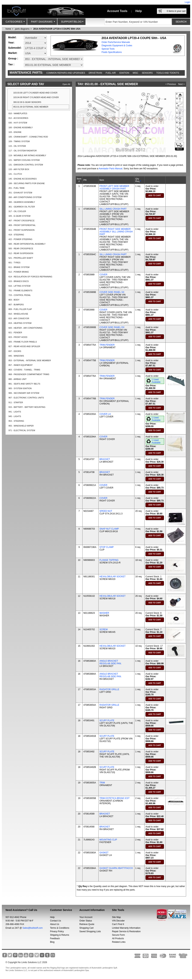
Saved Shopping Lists (90, 931)
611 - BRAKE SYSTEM (19, 267)
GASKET (104, 852)
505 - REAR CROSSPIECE (20, 248)
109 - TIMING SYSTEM (19, 141)
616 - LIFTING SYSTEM (19, 286)
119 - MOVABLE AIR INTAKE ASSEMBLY (27, 155)
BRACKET (105, 459)
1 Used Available (156, 380)
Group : (13, 58)
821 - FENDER (15, 332)
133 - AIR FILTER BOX (18, 169)
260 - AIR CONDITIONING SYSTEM (24, 197)
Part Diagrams (43, 22)
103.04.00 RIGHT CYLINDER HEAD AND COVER (36, 97)
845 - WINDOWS (16, 356)
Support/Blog (72, 22)
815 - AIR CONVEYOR (18, 318)
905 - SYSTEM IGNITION (20, 388)
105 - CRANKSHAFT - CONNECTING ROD (28, 137)
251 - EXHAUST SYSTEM (20, 193)
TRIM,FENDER (107, 345)
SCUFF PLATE (107, 720)
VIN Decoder (118, 920)
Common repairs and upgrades (65, 73)
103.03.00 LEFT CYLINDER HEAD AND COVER (35, 93)
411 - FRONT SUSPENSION (21, 230)
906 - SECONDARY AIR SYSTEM (23, 393)
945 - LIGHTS (14, 416)
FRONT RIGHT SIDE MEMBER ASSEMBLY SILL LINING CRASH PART (116, 232)
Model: (12, 37)
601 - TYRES (14, 262)
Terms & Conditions (59, 928)
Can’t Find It (118, 924)
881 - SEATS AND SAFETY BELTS (24, 384)
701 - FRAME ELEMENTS (20, 290)
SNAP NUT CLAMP (109, 529)
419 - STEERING (16, 235)
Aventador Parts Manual (110, 168)
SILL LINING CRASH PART (113, 209)
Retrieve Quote (86, 924)
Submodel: (14, 47)
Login (187, 2)
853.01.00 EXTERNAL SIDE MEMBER (30, 107)
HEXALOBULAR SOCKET (113, 576)
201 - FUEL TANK (16, 188)
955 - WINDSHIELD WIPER (21, 426)
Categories (15, 22)
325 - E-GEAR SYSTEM (19, 216)
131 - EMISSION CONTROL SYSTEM (25, 165)
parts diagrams (22, 29)
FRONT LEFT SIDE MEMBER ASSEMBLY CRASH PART (114, 187)
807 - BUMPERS (16, 304)
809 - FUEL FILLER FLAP (20, 309)
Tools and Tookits (167, 73)
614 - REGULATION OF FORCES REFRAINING (30, 277)
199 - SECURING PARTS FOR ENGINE (26, 183)
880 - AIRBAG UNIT (17, 379)
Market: (12, 52)
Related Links (119, 942)
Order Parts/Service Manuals (116, 42)
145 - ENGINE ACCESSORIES (22, 179)
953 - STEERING (16, 421)
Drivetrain (95, 73)
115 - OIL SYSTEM (17, 146)
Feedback (55, 938)
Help (138, 11)
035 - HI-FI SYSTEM (17, 123)
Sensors (147, 73)
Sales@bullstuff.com (33, 928)
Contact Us (55, 920)
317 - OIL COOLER (17, 211)
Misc (135, 73)
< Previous (170, 84)
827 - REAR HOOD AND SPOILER (24, 346)
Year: (11, 42)
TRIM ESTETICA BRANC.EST (115, 798)
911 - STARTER (15, 402)
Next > (181, 84)
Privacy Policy (57, 931)
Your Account (85, 917)
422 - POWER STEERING (20, 239)
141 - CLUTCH (15, 174)
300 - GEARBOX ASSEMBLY (21, 202)
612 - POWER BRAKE (18, 272)
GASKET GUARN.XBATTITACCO (116, 868)
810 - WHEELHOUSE (18, 314)
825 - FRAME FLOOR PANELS (22, 342)
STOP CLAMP (107, 547)
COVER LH (105, 414)
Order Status (85, 920)
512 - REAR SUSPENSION (20, 253)
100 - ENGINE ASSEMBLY (20, 127)
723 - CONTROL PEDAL (19, 295)
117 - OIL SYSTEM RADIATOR (22, 151)
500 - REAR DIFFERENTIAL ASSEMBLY (27, 244)
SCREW (104, 629)
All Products (118, 938)
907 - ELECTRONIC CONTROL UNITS (26, 398)
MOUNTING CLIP (108, 839)
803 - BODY (13, 300)
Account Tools (117, 11)
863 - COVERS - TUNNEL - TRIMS (24, 370)
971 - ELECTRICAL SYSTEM (21, 430)
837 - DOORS (14, 351)
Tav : (11, 64)
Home (8, 29)
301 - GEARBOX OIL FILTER (21, 207)
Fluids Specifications (112, 52)
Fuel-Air (111, 73)
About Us (54, 924)
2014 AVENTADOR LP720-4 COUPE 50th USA (56, 29)
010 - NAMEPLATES (17, 113)
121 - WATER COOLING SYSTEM (24, 160)
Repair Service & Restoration (126, 931)
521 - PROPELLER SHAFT (20, 258)
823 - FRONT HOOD (17, 337)
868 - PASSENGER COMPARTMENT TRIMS (28, 374)
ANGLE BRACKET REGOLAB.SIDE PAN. (111, 662)
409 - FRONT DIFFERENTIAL (22, 225)
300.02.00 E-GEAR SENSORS (27, 102)
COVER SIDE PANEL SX (112, 292)
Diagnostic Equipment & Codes (117, 45)
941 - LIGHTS (14, 412)
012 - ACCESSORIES (18, 118)
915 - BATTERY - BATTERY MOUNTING (26, 407)
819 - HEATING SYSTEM (20, 323)
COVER (103, 274)
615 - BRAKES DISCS (18, 281)
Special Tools (108, 49)
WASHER (104, 613)
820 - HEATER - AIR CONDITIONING (25, 328)
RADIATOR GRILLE (109, 689)
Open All (66, 84)
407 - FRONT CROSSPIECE (21, 220)
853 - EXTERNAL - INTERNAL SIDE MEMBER (29, 360)
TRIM (102, 782)
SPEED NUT (106, 511)
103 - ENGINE (14, 132)
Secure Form (118, 935)
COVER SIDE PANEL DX (112, 327)
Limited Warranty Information (126, 928)
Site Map (116, 917)
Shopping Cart (86, 928)
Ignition (124, 73)
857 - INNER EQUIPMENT (20, 365)
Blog (52, 942)
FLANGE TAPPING (109, 560)
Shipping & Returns (59, 935)
